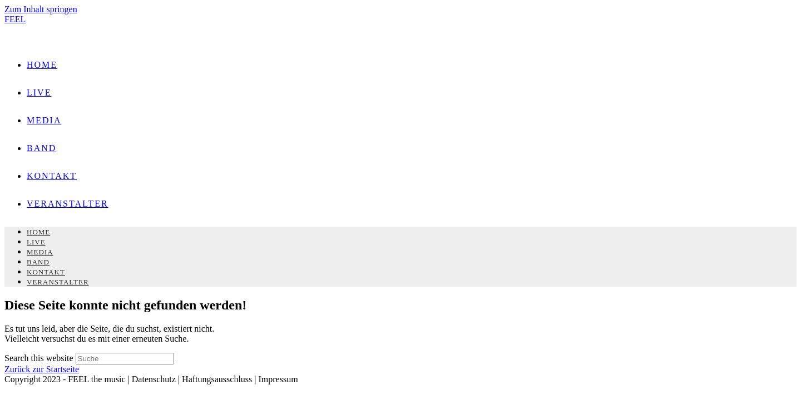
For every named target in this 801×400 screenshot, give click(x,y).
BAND (38, 262)
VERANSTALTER (58, 282)
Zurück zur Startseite (41, 369)
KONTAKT (46, 272)
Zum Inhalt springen (40, 9)
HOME (38, 232)
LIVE (36, 242)
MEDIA (40, 252)
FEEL (15, 19)
